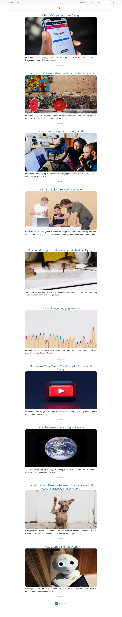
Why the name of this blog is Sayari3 (61, 427)
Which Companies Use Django (61, 15)
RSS (91, 2)
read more (61, 65)
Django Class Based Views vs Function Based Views (61, 73)
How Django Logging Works (61, 308)
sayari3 (10, 2)
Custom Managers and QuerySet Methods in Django (61, 250)
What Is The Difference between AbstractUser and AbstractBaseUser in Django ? (61, 487)
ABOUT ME (83, 2)
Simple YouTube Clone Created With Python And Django (61, 368)
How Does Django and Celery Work (61, 131)
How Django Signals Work (61, 546)
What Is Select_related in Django (61, 189)
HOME (18, 2)
